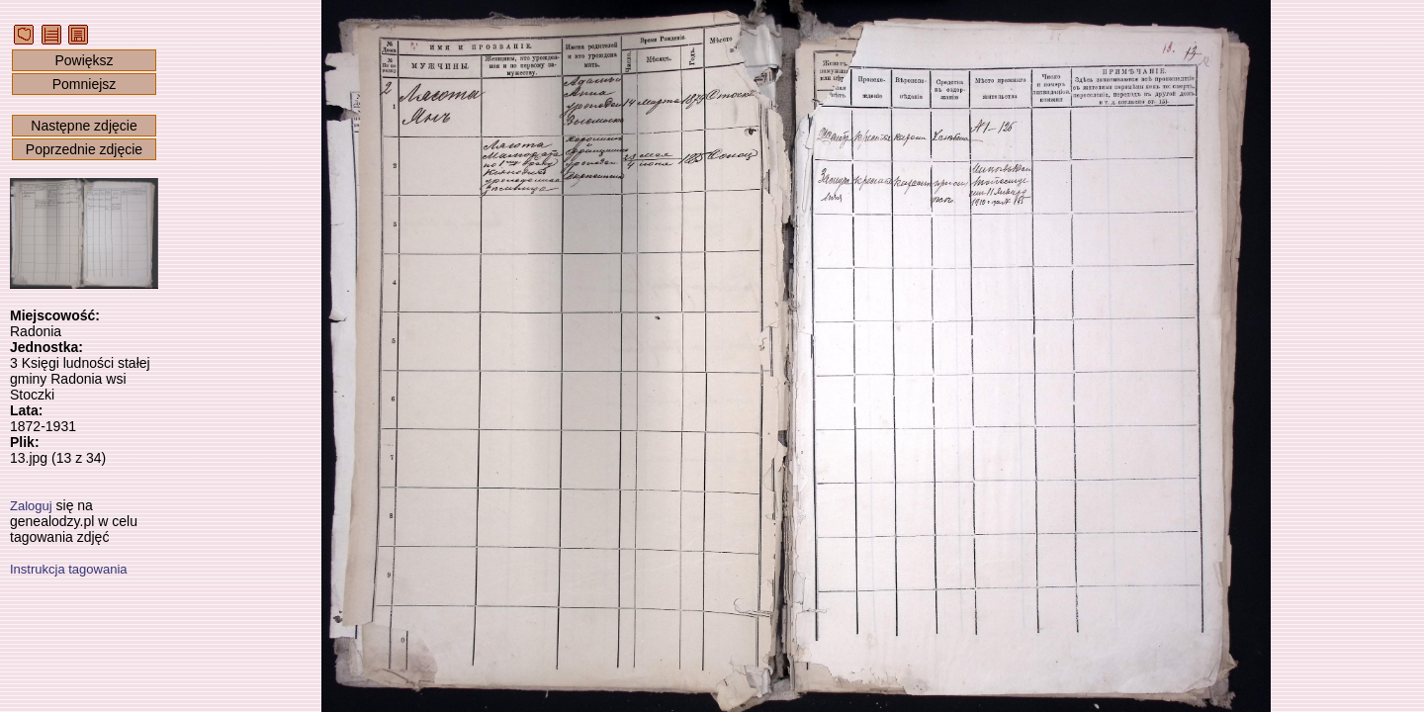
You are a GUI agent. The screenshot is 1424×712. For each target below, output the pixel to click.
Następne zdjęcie (83, 126)
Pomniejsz (84, 84)
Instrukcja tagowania (69, 569)
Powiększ (83, 60)
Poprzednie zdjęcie (84, 149)
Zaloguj (31, 505)
